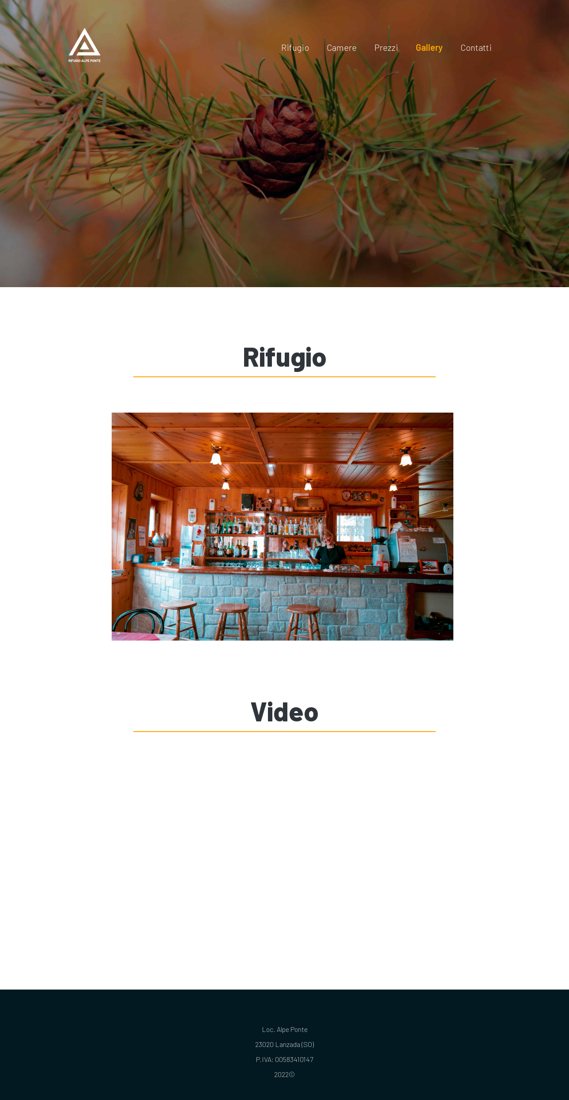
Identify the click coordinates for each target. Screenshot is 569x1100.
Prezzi (386, 47)
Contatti (476, 47)
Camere (342, 47)
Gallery (429, 47)
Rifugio (295, 47)
